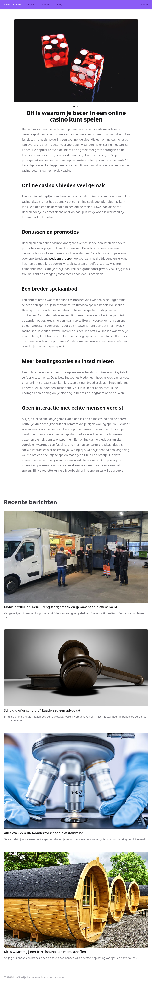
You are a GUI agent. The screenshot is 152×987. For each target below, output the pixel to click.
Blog (59, 4)
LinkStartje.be (13, 4)
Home (31, 4)
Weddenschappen (61, 258)
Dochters (46, 4)
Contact (144, 4)
